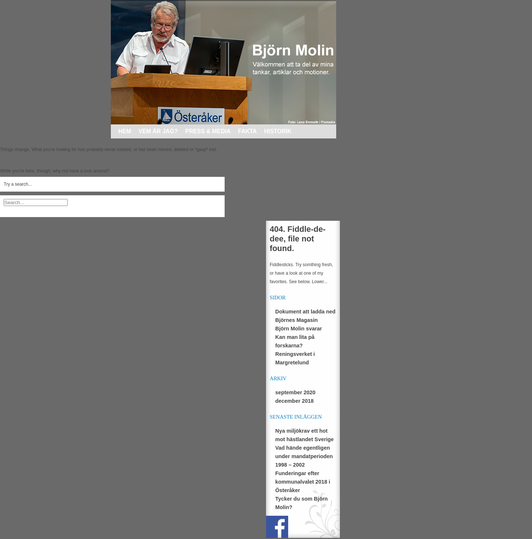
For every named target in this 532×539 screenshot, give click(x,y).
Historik (277, 131)
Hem (124, 131)
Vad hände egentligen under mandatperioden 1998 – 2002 (304, 456)
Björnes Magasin (296, 320)
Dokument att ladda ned (305, 312)
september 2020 (295, 392)
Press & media (208, 131)
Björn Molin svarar (298, 329)
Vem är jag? (158, 131)
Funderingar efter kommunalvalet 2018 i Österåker (302, 481)
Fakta (247, 131)
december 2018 (294, 401)
